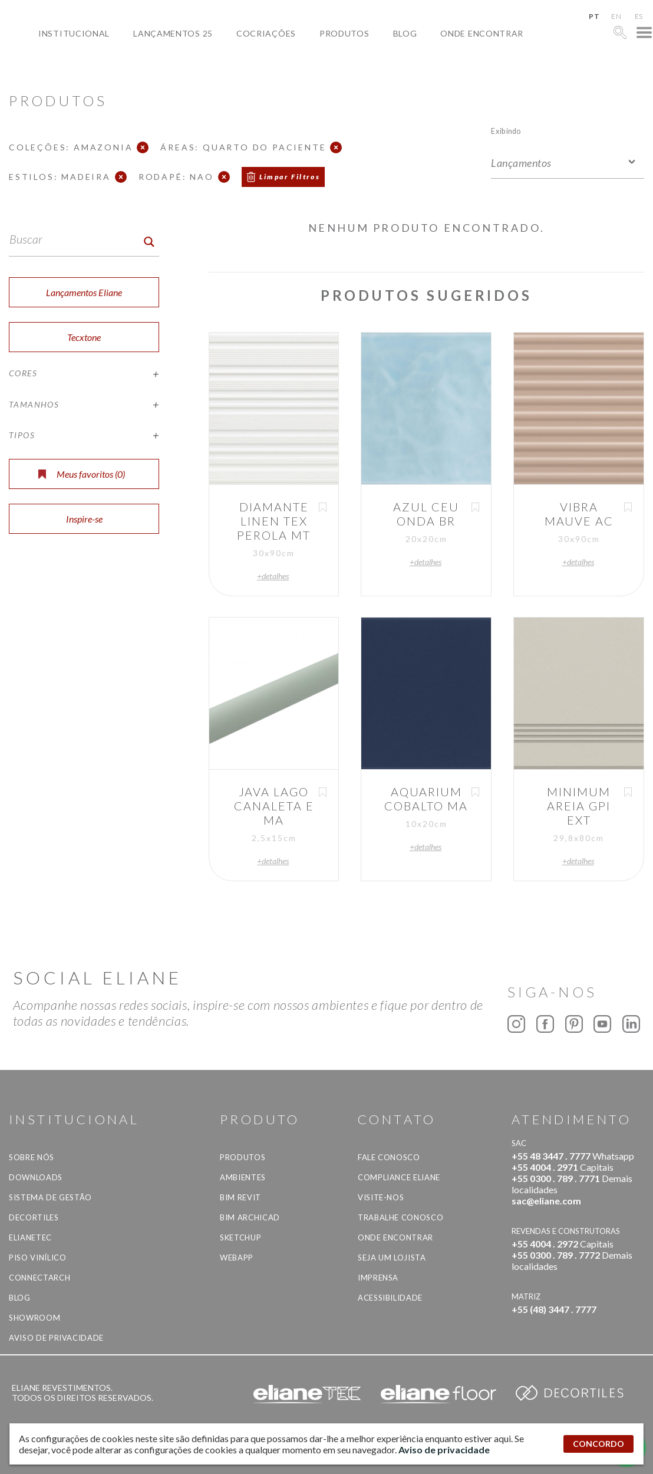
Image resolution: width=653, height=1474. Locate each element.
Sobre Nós (31, 1157)
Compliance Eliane (399, 1177)
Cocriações (266, 33)
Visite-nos (381, 1197)
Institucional (74, 33)
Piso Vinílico (37, 1257)
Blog (405, 33)
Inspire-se (84, 518)
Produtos (344, 33)
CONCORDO (598, 1444)
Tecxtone (84, 337)
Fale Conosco (389, 1157)
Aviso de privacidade (56, 1337)
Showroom (34, 1317)
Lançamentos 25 (173, 33)
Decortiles (34, 1217)
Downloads (35, 1177)
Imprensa (378, 1277)
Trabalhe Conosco (400, 1217)
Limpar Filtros (290, 176)
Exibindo (506, 130)
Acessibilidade (390, 1297)
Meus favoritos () (81, 474)
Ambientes (243, 1177)
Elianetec (30, 1237)
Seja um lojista (392, 1257)
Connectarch (39, 1277)
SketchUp (240, 1237)
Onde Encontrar (481, 33)
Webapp (236, 1257)
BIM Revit (240, 1197)
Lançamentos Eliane (84, 292)
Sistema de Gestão (50, 1197)
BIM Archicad (250, 1217)
